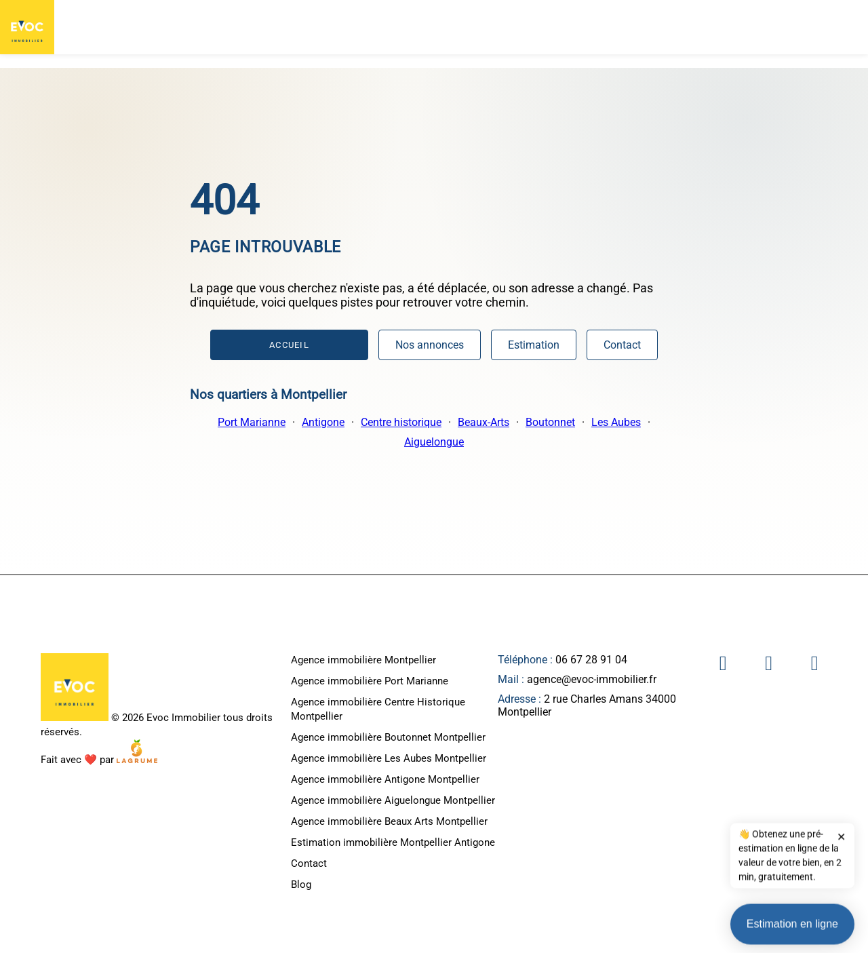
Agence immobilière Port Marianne (369, 681)
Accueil (289, 345)
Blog (301, 884)
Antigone (323, 422)
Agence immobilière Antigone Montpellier (385, 779)
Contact (622, 344)
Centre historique (401, 422)
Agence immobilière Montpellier (363, 660)
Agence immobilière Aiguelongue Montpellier (393, 800)
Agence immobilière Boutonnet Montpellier (388, 737)
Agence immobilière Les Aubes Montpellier (388, 758)
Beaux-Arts (483, 422)
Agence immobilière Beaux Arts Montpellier (389, 821)
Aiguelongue (434, 441)
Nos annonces (429, 344)
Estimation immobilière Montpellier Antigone (393, 842)
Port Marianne (251, 422)
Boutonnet (550, 422)
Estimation (533, 344)
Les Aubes (616, 422)
